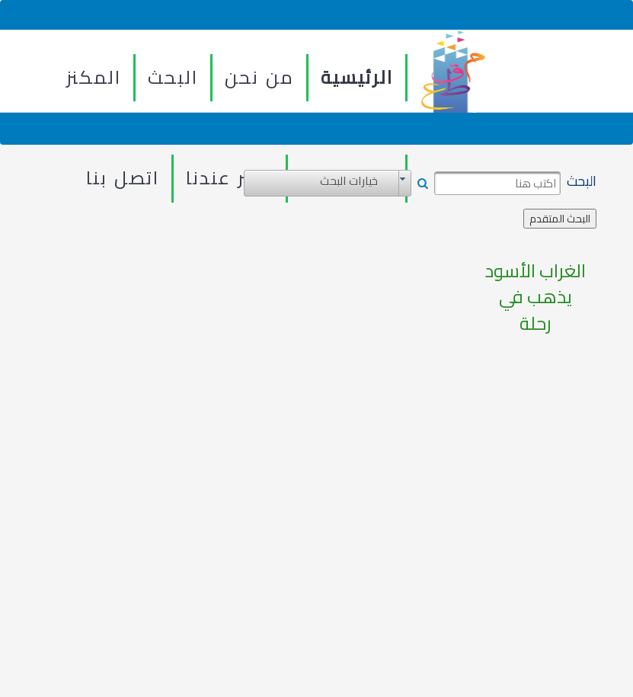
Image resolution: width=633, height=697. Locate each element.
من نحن (259, 77)
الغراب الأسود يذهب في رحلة (535, 297)
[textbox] (497, 183)
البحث (173, 77)
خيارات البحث (349, 181)
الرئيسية (357, 77)
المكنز (93, 77)
